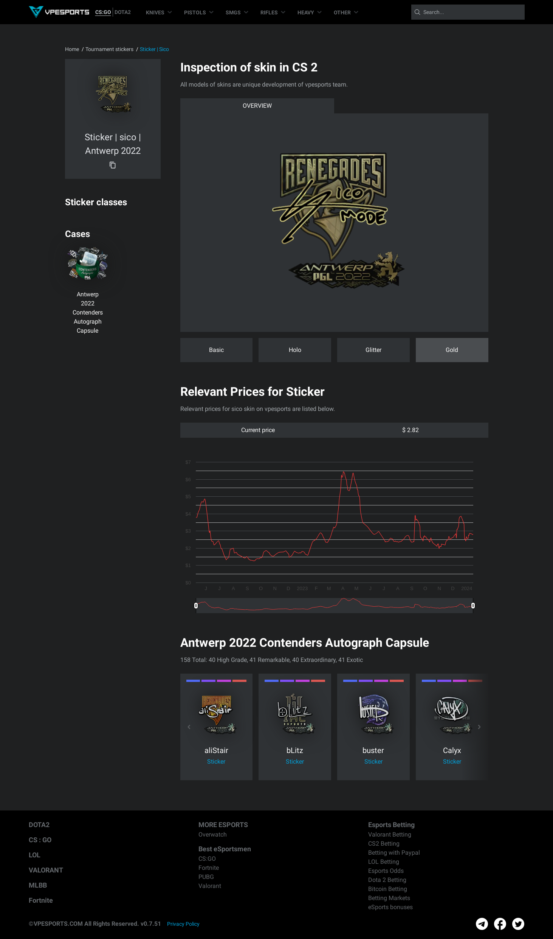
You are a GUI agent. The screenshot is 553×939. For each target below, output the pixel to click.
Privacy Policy (183, 924)
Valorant (209, 885)
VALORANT (46, 870)
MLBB (38, 885)
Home (72, 49)
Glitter (373, 349)
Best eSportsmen (224, 849)
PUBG (206, 876)
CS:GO (103, 12)
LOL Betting (383, 861)
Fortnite (41, 900)
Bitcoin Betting (387, 889)
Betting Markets (389, 898)
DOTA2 (123, 12)
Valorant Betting (389, 834)
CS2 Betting (384, 843)
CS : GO (40, 840)
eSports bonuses (390, 907)
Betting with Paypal (394, 852)
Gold (452, 349)
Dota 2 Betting (387, 879)
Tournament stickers (109, 49)
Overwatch (212, 834)
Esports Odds (386, 870)
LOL (34, 855)
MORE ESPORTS (223, 825)
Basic (216, 349)
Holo (295, 349)
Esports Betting (391, 825)
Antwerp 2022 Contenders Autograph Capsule (88, 312)
